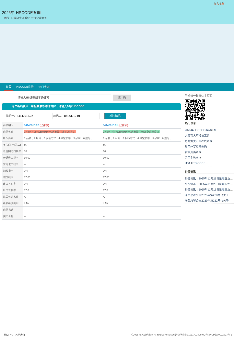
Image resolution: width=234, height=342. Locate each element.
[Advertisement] (117, 53)
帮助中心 (8, 334)
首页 (8, 86)
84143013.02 (31, 125)
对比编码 (115, 115)
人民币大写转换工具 (197, 135)
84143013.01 (110, 125)
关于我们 (20, 334)
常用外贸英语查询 (196, 146)
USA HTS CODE (195, 163)
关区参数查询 (193, 157)
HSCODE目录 (25, 86)
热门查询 (44, 86)
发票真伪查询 (193, 152)
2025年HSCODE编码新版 (200, 130)
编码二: (57, 115)
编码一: (10, 115)
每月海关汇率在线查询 (198, 141)
